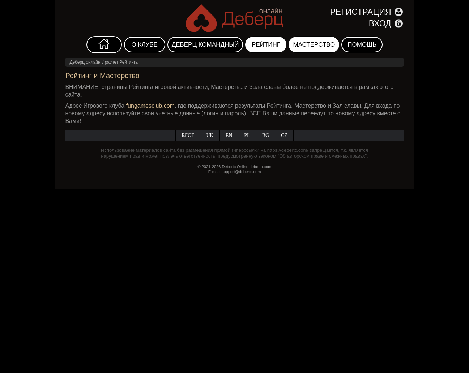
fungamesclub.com (150, 106)
